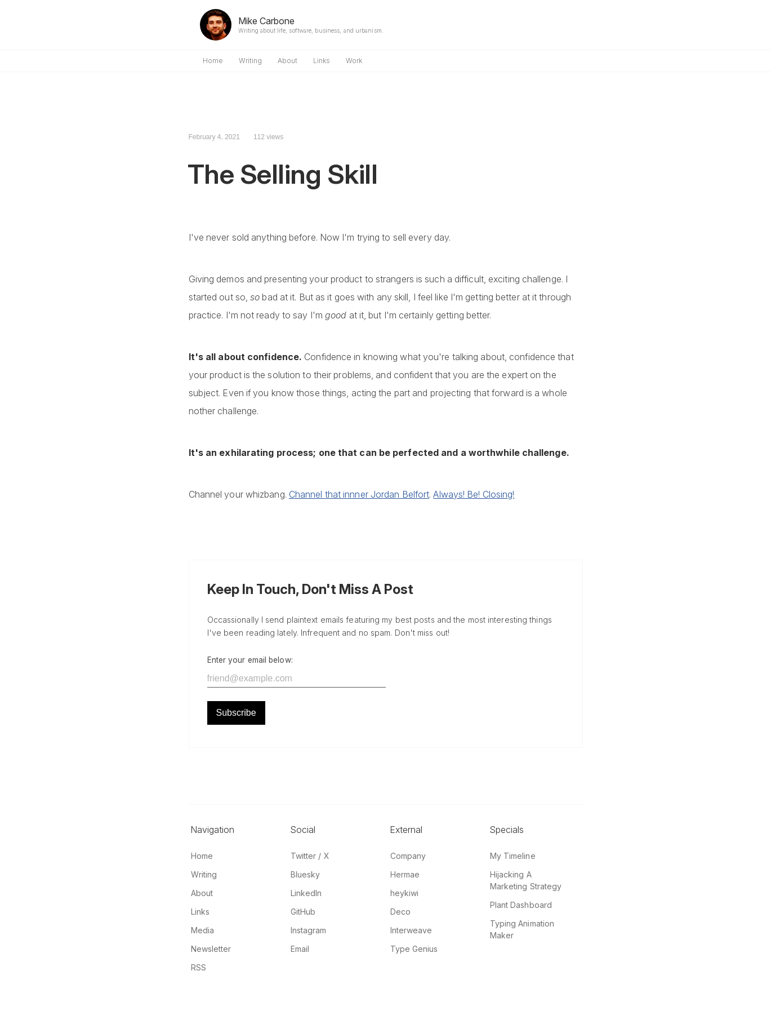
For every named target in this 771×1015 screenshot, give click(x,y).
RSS (198, 967)
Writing (250, 60)
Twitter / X (310, 856)
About (287, 60)
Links (321, 60)
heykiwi (404, 893)
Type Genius (414, 949)
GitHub (303, 911)
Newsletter (211, 949)
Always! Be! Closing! (473, 494)
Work (354, 60)
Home (213, 60)
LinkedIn (306, 893)
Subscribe (236, 712)
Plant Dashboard (521, 905)
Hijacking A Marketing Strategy (526, 880)
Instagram (309, 930)
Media (203, 930)
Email (300, 949)
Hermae (405, 874)
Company (408, 856)
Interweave (411, 930)
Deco (400, 911)
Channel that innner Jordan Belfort (359, 494)
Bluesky (305, 874)
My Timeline (513, 856)
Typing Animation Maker (522, 929)
